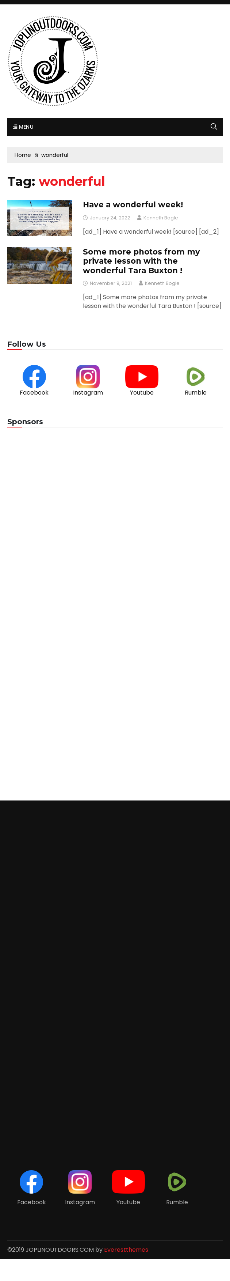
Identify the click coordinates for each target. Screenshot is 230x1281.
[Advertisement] (115, 493)
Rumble (196, 392)
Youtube (142, 392)
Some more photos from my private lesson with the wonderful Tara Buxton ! (141, 261)
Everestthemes (126, 1250)
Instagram (88, 392)
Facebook (34, 392)
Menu (23, 127)
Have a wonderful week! (133, 204)
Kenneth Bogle (160, 217)
